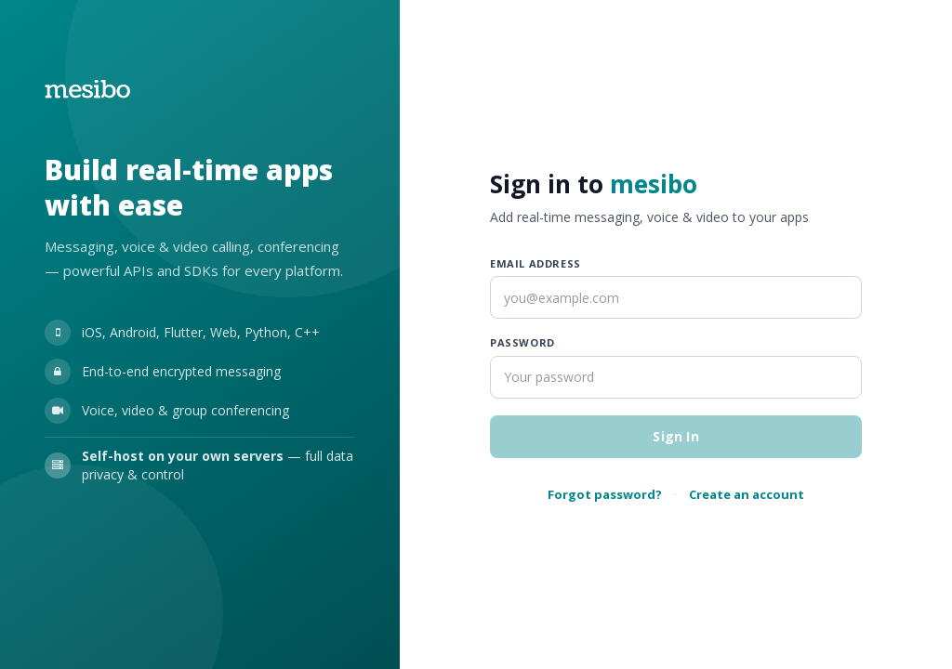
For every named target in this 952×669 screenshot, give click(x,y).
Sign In (675, 436)
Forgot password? (605, 494)
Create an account (746, 494)
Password (522, 342)
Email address (535, 263)
